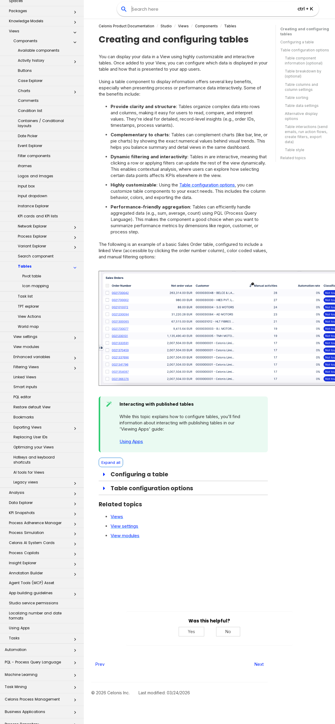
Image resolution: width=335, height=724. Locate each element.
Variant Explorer (49, 197)
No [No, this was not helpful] (228, 631)
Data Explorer (44, 454)
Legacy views (46, 433)
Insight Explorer (44, 514)
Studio (166, 26)
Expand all (110, 462)
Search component (36, 206)
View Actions (29, 266)
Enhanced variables (46, 308)
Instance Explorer (33, 156)
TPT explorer (28, 256)
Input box (26, 136)
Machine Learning (42, 626)
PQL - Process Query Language (42, 614)
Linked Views (24, 327)
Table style (294, 150)
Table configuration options (304, 50)
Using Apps (19, 578)
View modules (26, 296)
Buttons (25, 20)
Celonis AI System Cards (44, 494)
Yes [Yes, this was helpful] (191, 631)
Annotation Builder (44, 524)
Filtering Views (46, 318)
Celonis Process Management (42, 651)
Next (259, 664)
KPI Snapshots (44, 464)
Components (206, 26)
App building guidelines (44, 544)
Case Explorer (30, 30)
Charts (49, 42)
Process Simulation (44, 484)
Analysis (44, 444)
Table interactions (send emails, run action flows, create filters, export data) (306, 134)
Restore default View (32, 357)
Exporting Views (46, 378)
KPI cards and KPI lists (38, 166)
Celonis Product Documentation (126, 26)
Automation (42, 601)
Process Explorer (49, 188)
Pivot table (31, 226)
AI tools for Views (28, 422)
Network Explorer (49, 177)
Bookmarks (23, 367)
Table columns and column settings (301, 87)
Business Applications (42, 663)
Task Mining (42, 638)
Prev (100, 664)
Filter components (34, 105)
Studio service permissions (33, 553)
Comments (28, 50)
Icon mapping (35, 235)
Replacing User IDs (30, 387)
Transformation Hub (42, 688)
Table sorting (296, 97)
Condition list (30, 60)
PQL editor (22, 347)
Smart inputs (25, 336)
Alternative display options (301, 116)
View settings (46, 288)
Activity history (49, 12)
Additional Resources (42, 713)
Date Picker (27, 85)
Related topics (293, 158)
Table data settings (302, 105)
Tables (49, 218)
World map (28, 276)
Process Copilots (44, 504)
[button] (75, 13)
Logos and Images (35, 126)
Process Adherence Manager (44, 474)
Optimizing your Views (33, 397)
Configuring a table (297, 42)
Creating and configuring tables (304, 31)
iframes (25, 115)
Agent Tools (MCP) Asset (31, 532)
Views (183, 26)
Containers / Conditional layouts (41, 73)
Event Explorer (30, 95)
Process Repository (42, 676)
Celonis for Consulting (42, 700)
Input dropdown (32, 145)
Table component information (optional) (304, 60)
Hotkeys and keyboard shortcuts (34, 410)
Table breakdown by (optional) (303, 73)
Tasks (44, 589)
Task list (25, 246)
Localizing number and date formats (35, 566)
